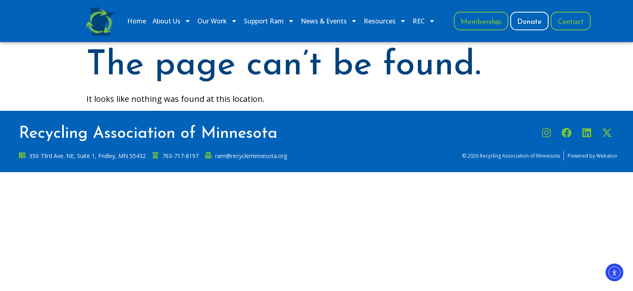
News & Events (329, 21)
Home (136, 21)
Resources (385, 21)
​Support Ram (269, 21)
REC (424, 21)
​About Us (172, 21)
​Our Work (217, 21)
